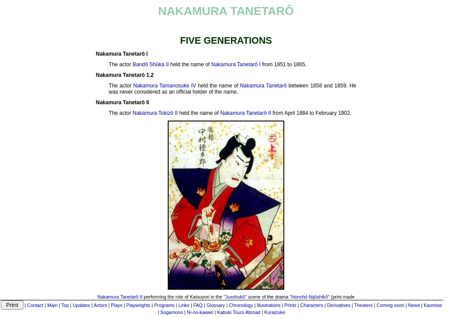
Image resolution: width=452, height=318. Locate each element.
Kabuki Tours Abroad (238, 312)
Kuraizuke (274, 312)
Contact (35, 305)
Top (65, 305)
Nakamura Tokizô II (155, 113)
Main (52, 305)
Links (183, 305)
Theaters (363, 305)
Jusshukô (235, 296)
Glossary (216, 305)
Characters (311, 305)
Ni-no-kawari (200, 312)
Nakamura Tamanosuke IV (164, 86)
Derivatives (338, 305)
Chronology (241, 305)
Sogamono (171, 312)
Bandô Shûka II (150, 64)
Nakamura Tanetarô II (245, 113)
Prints (290, 305)
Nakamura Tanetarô (263, 86)
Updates (81, 305)
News (414, 305)
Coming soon (390, 305)
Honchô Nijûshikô (309, 296)
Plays (116, 305)
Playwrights (138, 305)
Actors (100, 305)
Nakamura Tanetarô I (236, 64)
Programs (164, 305)
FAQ (198, 305)
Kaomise (433, 305)
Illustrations (269, 305)
